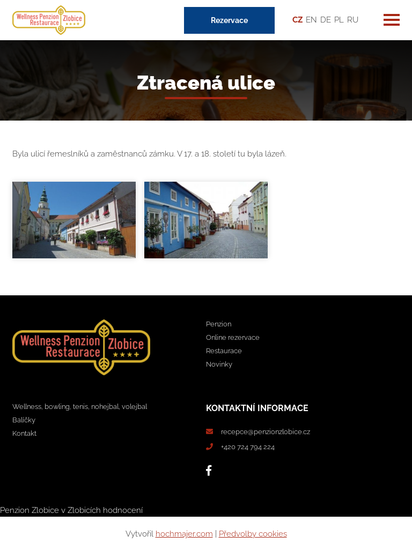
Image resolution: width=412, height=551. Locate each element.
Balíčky (23, 420)
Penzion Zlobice (29, 510)
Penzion (218, 324)
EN (311, 20)
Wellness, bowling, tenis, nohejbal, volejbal (79, 407)
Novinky (219, 364)
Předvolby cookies (253, 534)
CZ (297, 20)
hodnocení (123, 510)
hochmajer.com (184, 534)
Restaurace (224, 351)
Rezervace (229, 20)
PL (339, 20)
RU (352, 20)
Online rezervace (233, 337)
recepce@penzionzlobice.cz (265, 432)
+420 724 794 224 (248, 447)
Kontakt (24, 433)
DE (325, 20)
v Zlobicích (81, 510)
